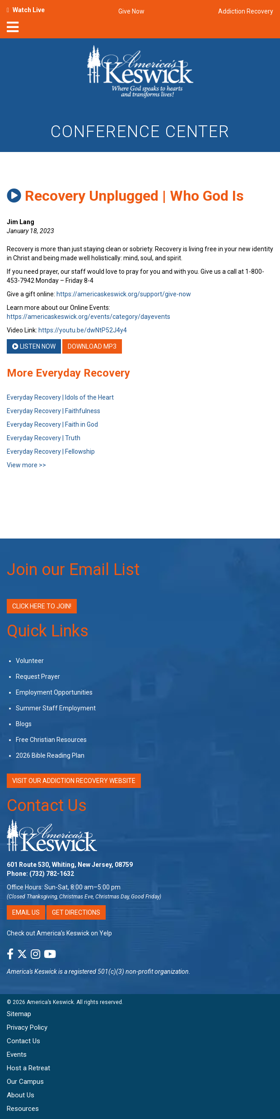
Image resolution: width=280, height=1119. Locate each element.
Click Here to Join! (41, 606)
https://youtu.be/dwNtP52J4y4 (82, 330)
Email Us (26, 912)
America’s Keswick (50, 1002)
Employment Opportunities (54, 692)
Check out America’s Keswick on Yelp (59, 933)
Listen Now (34, 346)
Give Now (131, 11)
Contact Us (47, 805)
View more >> (26, 465)
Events (17, 1054)
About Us (20, 1095)
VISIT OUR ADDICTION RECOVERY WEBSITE (73, 780)
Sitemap (19, 1014)
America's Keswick (32, 971)
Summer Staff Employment (56, 708)
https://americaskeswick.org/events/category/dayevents (88, 316)
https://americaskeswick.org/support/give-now (123, 294)
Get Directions (76, 912)
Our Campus (25, 1082)
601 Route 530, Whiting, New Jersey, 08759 (70, 864)
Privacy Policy (27, 1027)
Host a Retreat (28, 1068)
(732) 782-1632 (51, 873)
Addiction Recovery (245, 11)
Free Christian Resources (51, 739)
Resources (23, 1109)
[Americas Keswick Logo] (140, 73)
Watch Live (29, 10)
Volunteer (30, 660)
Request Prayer (38, 676)
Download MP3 (92, 346)
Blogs (24, 724)
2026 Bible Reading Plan (50, 755)
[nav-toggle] (13, 29)
